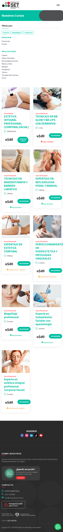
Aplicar (20, 478)
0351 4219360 (10, 494)
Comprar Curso (23, 144)
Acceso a (9, 520)
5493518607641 (12, 491)
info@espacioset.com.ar (14, 498)
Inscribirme (55, 139)
